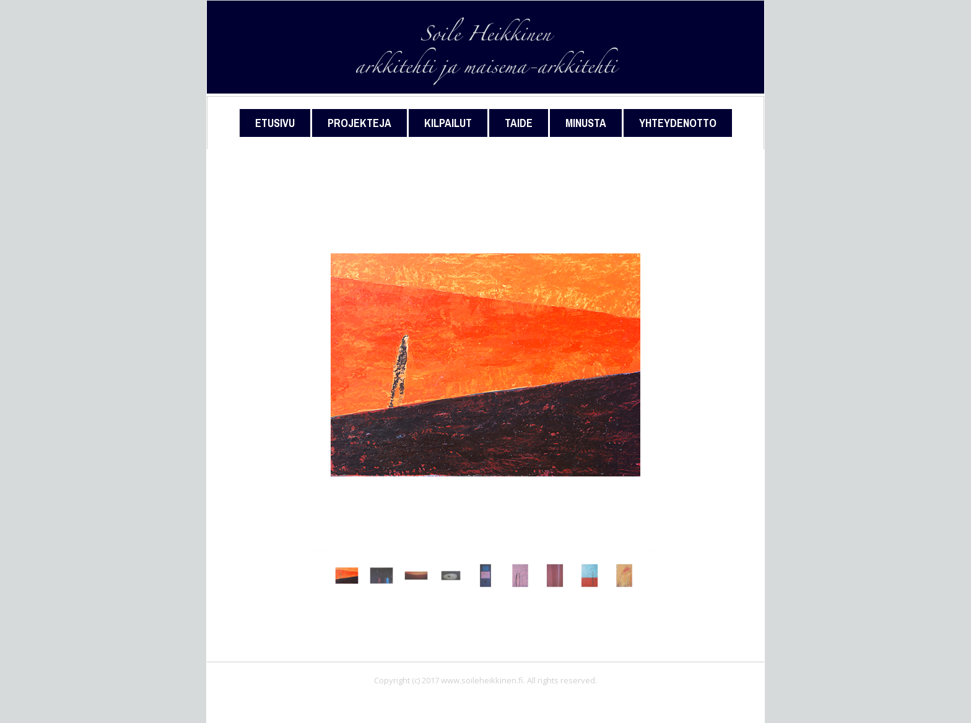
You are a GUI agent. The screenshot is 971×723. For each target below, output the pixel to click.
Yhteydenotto (677, 123)
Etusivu (275, 123)
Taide (519, 123)
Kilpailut (448, 123)
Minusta (585, 123)
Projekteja (359, 123)
